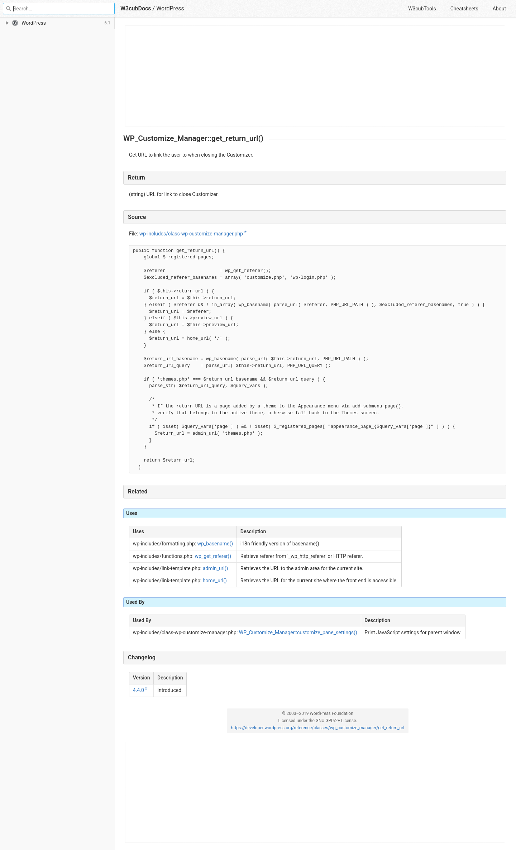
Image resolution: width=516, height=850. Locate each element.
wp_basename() (215, 543)
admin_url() (215, 568)
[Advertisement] (315, 76)
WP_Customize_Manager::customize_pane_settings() (298, 632)
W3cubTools (422, 8)
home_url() (215, 580)
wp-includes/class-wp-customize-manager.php (191, 234)
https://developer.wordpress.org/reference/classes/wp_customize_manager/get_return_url (317, 727)
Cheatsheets (464, 8)
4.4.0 (138, 690)
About (499, 8)
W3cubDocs (135, 8)
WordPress (170, 8)
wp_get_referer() (213, 556)
